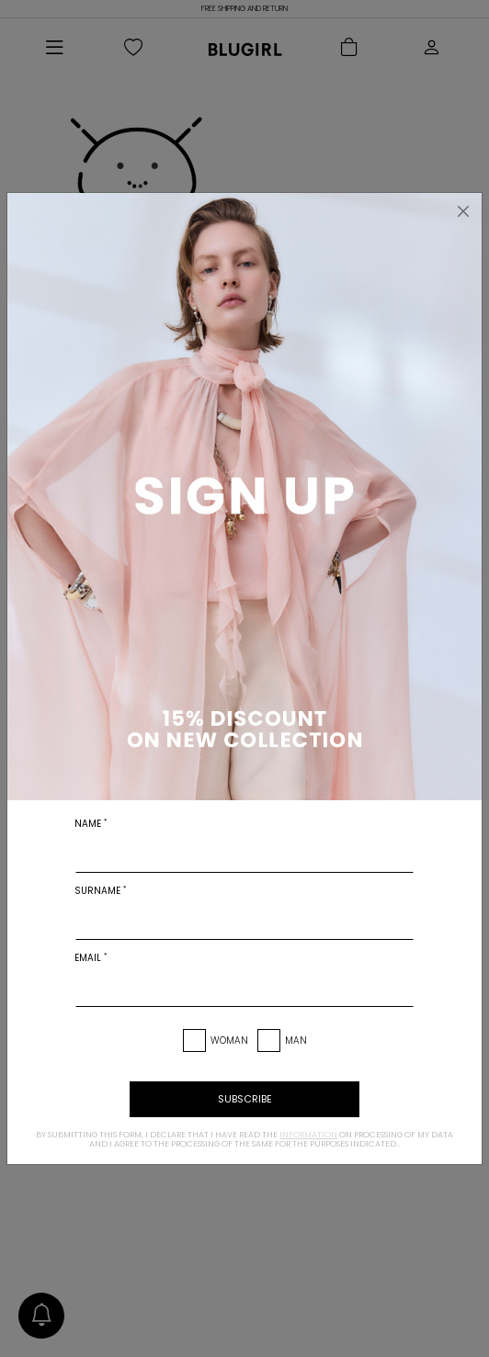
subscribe (245, 1098)
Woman (229, 1040)
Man (296, 1040)
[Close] (463, 211)
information (308, 1134)
